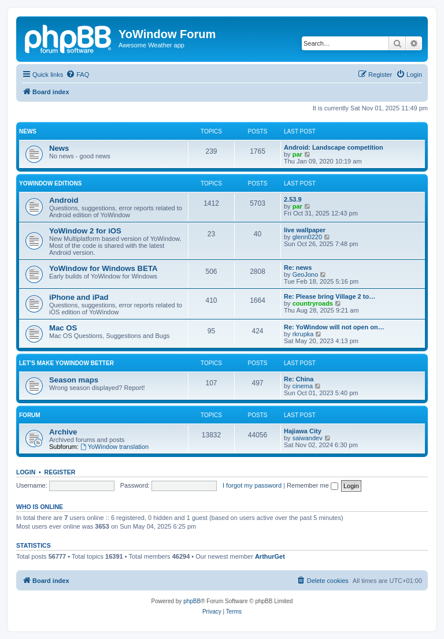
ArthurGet (270, 556)
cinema (303, 385)
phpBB (192, 601)
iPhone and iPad (79, 297)
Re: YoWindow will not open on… (334, 327)
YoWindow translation (114, 446)
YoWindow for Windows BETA (103, 268)
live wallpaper (304, 229)
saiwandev (308, 437)
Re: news (298, 267)
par (297, 154)
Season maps (73, 380)
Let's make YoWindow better (66, 363)
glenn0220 (307, 236)
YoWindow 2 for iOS (85, 230)
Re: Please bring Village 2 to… (329, 296)
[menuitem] (77, 74)
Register (60, 472)
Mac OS (63, 328)
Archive (63, 432)
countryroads (313, 303)
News (27, 131)
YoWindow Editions (50, 183)
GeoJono (306, 274)
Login (25, 472)
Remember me (312, 485)
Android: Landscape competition (333, 147)
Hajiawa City (302, 431)
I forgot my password (252, 485)
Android (64, 200)
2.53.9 (293, 199)
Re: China (298, 379)
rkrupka (303, 333)
